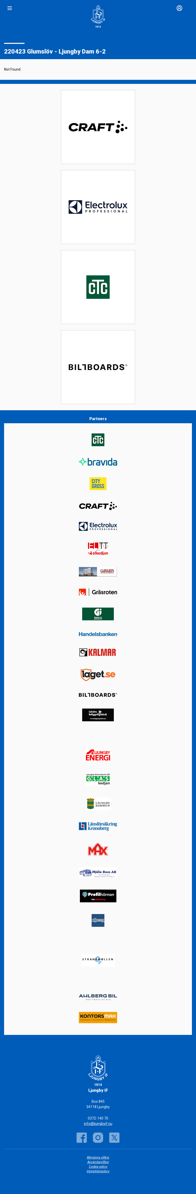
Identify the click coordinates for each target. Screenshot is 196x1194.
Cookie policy (98, 1167)
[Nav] (9, 8)
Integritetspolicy (98, 1171)
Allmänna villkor (98, 1157)
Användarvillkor (98, 1162)
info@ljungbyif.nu (98, 1124)
